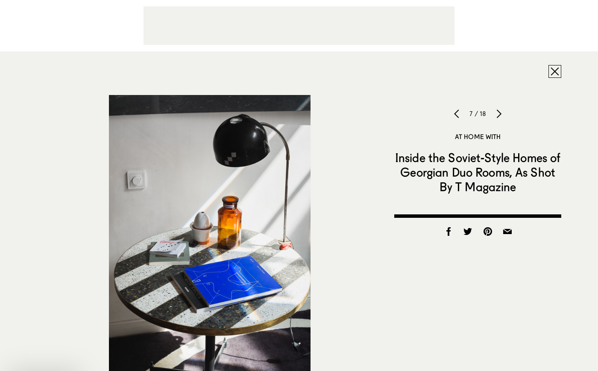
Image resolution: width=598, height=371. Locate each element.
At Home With (478, 136)
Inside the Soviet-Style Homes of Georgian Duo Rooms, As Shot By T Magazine (477, 172)
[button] (44, 360)
